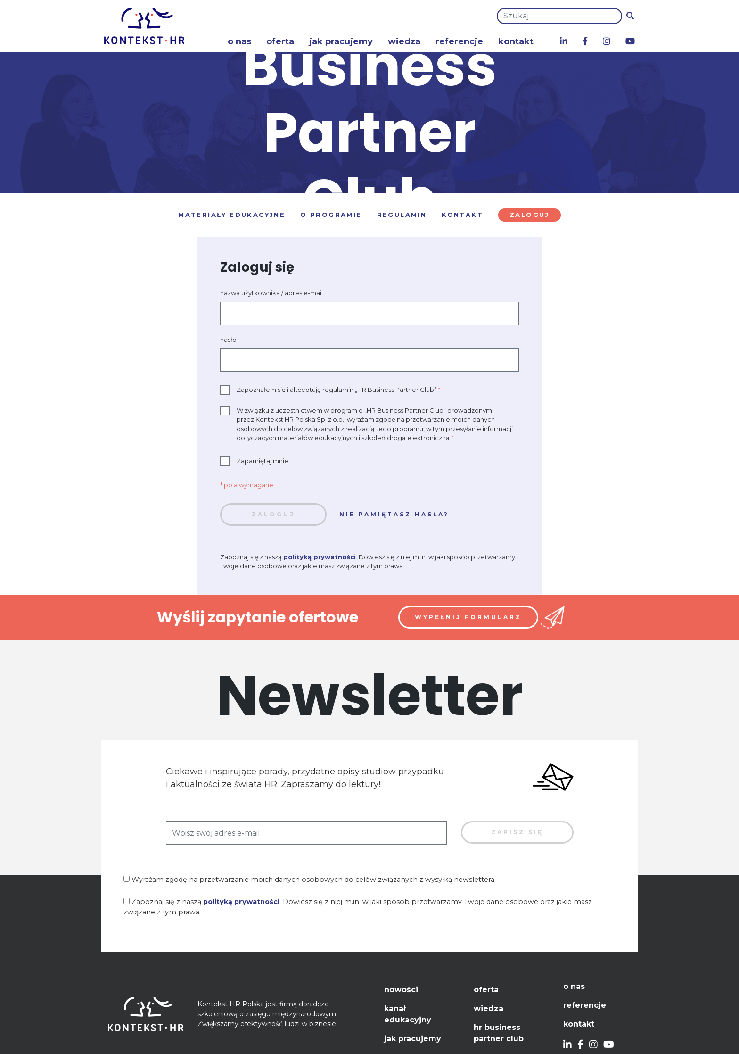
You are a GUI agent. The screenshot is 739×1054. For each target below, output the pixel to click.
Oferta (280, 41)
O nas (239, 41)
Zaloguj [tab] (529, 214)
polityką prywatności (319, 557)
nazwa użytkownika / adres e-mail (271, 293)
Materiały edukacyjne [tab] (231, 214)
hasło (228, 339)
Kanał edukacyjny (407, 1014)
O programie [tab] (330, 214)
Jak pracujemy (341, 41)
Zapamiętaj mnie (254, 461)
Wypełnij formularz (468, 617)
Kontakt (516, 41)
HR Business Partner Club (499, 1033)
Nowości (401, 989)
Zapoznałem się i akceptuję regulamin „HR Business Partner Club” (330, 390)
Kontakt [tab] (462, 214)
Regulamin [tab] (402, 214)
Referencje (459, 41)
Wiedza (404, 41)
